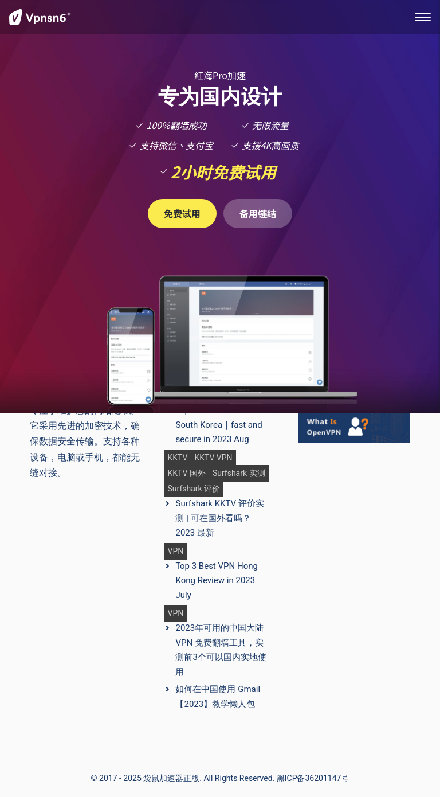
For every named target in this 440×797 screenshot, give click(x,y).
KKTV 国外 (186, 473)
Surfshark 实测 (239, 473)
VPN (175, 551)
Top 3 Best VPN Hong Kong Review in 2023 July (216, 580)
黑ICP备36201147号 (313, 778)
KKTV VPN (213, 458)
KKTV (177, 458)
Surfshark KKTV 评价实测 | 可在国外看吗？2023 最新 (219, 518)
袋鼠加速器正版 (171, 778)
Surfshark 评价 (193, 489)
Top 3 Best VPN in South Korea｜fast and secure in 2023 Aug (218, 425)
